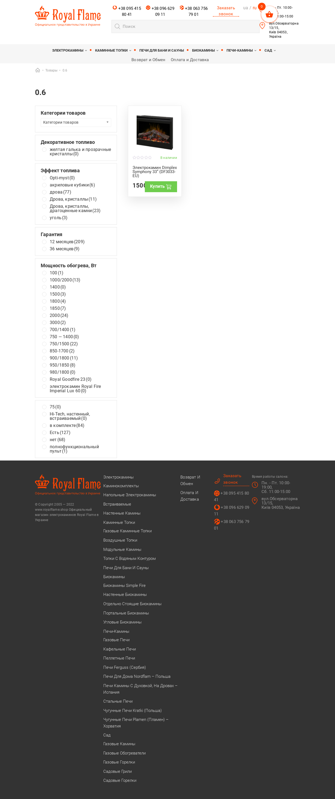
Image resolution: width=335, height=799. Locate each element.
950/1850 (62, 365)
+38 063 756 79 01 (194, 11)
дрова (60, 192)
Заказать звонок (226, 10)
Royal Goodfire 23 (71, 379)
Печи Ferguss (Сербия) (124, 667)
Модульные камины (122, 549)
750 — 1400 (64, 337)
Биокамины (203, 50)
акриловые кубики (72, 185)
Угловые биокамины (122, 622)
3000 (58, 322)
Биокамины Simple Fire (124, 585)
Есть (60, 432)
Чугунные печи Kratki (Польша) (132, 710)
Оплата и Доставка (190, 59)
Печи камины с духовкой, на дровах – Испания (140, 689)
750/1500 (64, 344)
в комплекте (67, 425)
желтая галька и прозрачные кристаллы (80, 151)
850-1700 (62, 351)
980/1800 (62, 372)
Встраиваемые (117, 504)
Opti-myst (62, 178)
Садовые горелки (119, 780)
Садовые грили (117, 771)
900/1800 (64, 358)
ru (255, 7)
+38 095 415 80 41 (127, 11)
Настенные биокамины (125, 594)
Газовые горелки (119, 762)
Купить (161, 186)
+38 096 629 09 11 (160, 11)
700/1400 (62, 330)
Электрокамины (67, 50)
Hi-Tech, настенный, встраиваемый (70, 416)
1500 (58, 294)
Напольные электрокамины (129, 494)
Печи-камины (240, 50)
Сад (268, 50)
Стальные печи (118, 701)
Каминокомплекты (121, 485)
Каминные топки (111, 50)
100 (56, 273)
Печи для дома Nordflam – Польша (137, 676)
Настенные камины (121, 513)
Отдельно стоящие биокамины (132, 603)
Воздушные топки (120, 540)
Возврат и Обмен (148, 59)
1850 (58, 308)
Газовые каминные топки (127, 530)
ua (245, 7)
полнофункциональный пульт (74, 449)
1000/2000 (65, 280)
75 (55, 407)
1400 (58, 287)
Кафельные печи (119, 649)
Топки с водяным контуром (129, 558)
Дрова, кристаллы (73, 199)
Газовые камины (119, 743)
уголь (59, 218)
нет (57, 440)
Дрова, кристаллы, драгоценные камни (75, 208)
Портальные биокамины (126, 613)
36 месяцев (65, 249)
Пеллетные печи (119, 658)
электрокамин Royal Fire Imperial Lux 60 (75, 388)
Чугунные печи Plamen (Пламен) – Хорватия (136, 723)
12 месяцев (67, 242)
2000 (59, 315)
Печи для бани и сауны (161, 50)
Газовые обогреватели (124, 753)
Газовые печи (116, 639)
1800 (58, 301)
